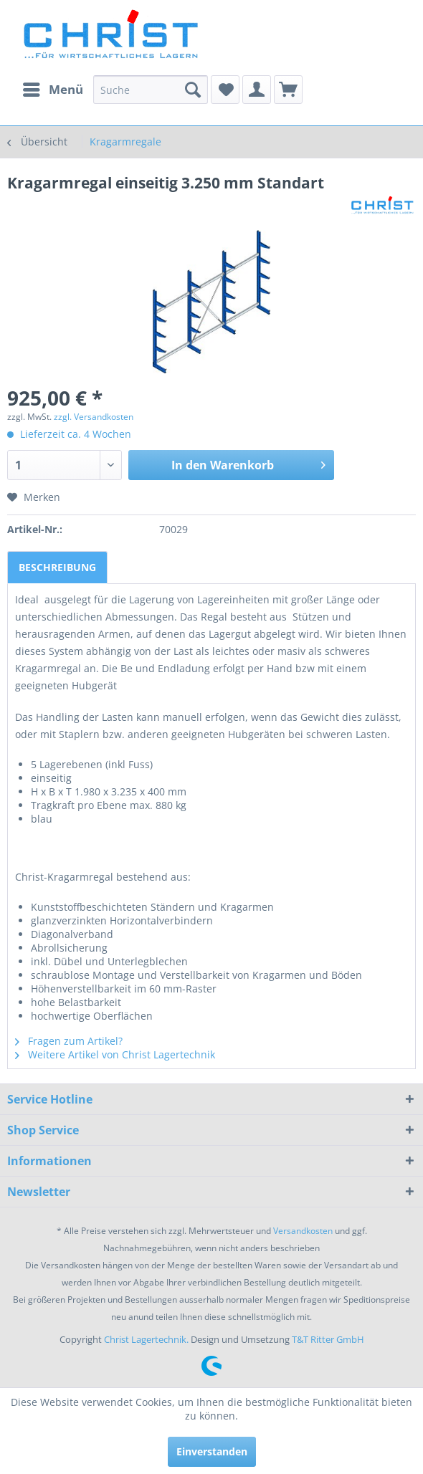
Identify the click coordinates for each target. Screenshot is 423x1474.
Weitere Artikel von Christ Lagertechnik (115, 1054)
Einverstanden (211, 1451)
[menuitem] (52, 89)
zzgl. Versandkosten (93, 417)
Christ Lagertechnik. (147, 1339)
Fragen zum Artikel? (69, 1041)
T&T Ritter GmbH (328, 1339)
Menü (53, 87)
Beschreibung (57, 567)
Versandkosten (303, 1231)
